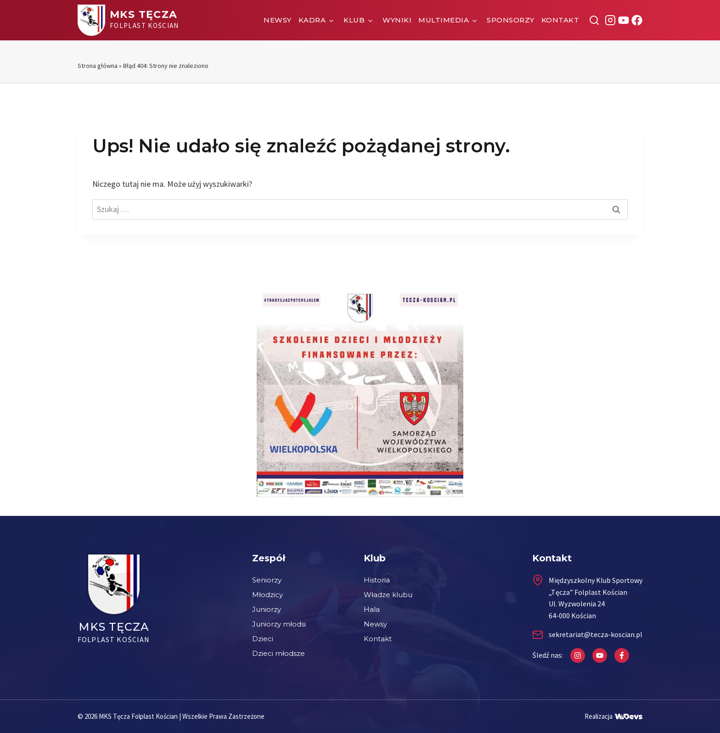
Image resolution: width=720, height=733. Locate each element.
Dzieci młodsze (278, 653)
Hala (372, 609)
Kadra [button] (312, 20)
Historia (377, 580)
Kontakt (560, 20)
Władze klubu (388, 594)
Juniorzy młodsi (279, 624)
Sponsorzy (510, 20)
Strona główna (98, 66)
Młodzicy (267, 594)
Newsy (278, 20)
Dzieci (262, 638)
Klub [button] (354, 20)
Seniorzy (266, 580)
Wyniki (396, 20)
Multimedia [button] (443, 20)
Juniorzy (266, 609)
